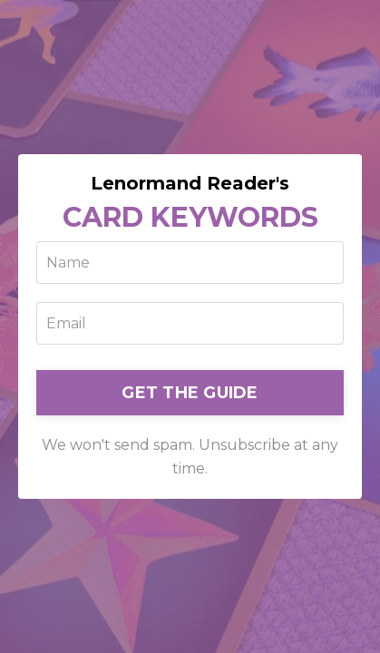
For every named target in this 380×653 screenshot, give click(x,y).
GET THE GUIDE (190, 393)
